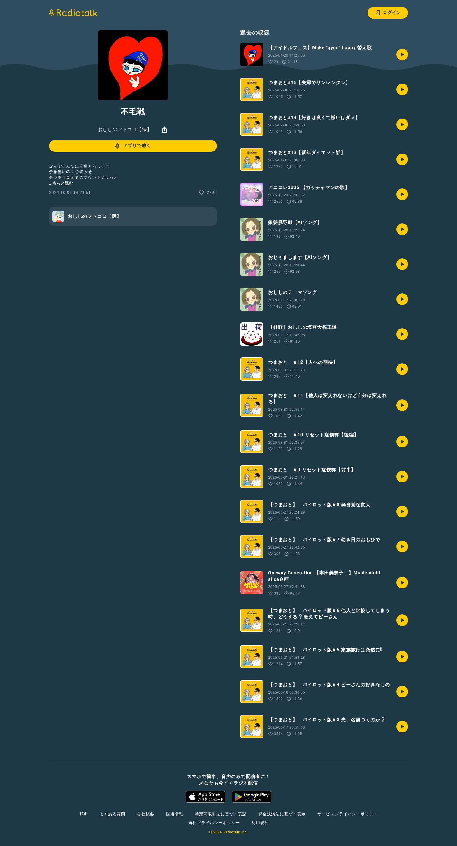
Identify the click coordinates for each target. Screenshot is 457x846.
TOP (83, 814)
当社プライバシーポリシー (214, 822)
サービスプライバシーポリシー (347, 814)
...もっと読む (61, 183)
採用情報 (174, 814)
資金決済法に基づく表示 (282, 814)
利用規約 (260, 822)
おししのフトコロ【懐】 (125, 129)
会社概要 (145, 814)
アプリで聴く (132, 145)
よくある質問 (112, 814)
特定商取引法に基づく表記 (221, 814)
